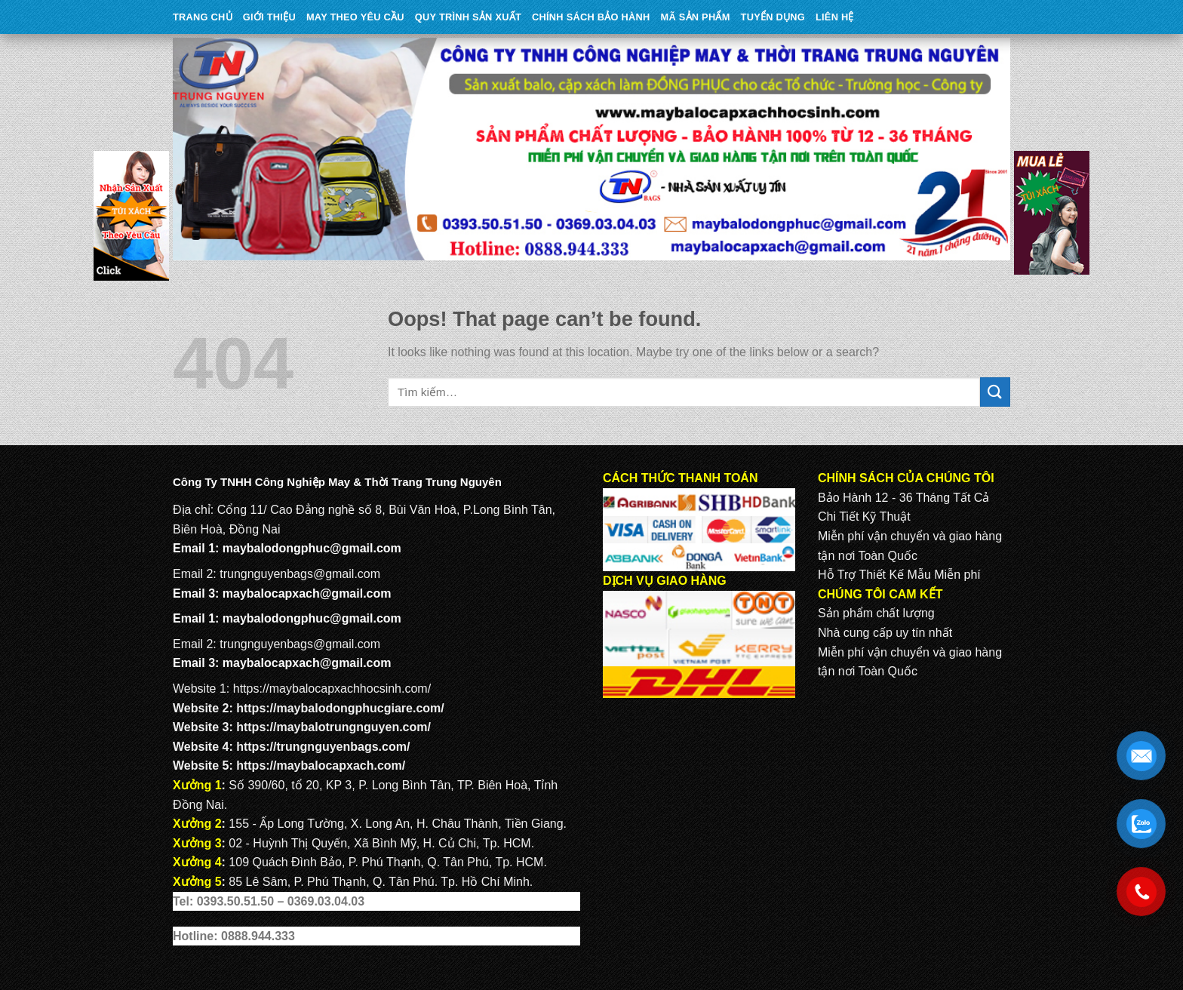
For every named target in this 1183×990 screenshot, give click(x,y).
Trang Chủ (202, 17)
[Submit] (995, 392)
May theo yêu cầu (355, 17)
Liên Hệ (835, 17)
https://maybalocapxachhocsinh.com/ (332, 688)
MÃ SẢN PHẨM (695, 17)
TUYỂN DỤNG (773, 17)
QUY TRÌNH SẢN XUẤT (468, 17)
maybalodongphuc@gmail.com (312, 548)
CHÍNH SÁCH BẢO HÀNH (591, 17)
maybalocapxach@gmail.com (307, 593)
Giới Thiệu (269, 17)
